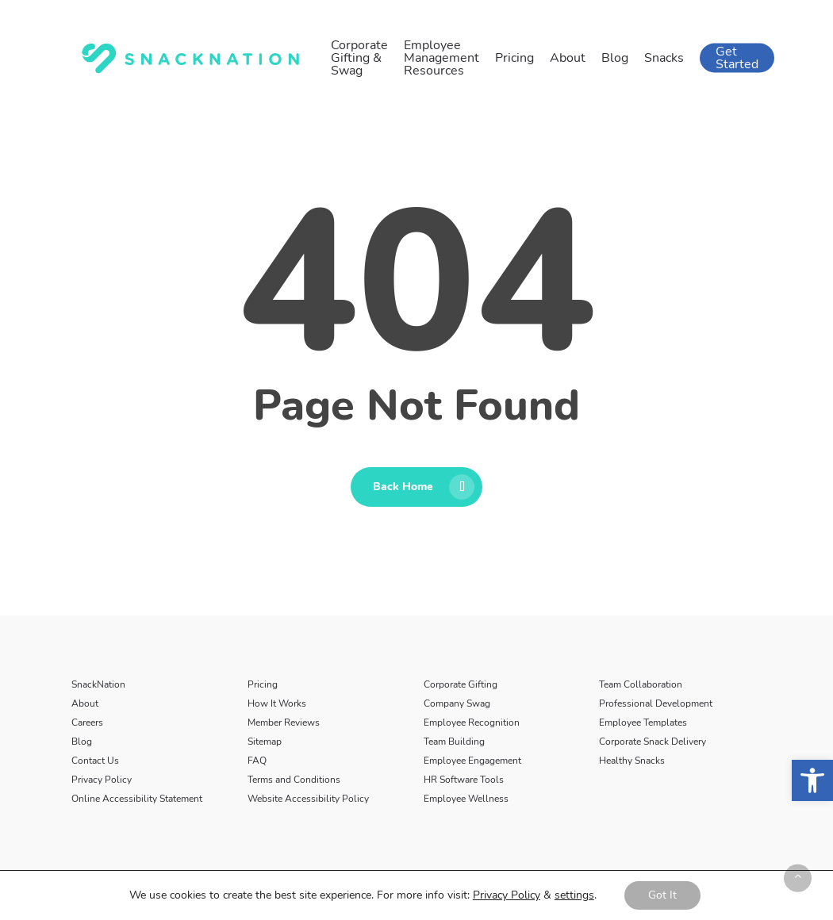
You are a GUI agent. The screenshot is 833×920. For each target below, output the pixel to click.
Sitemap (265, 741)
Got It (662, 895)
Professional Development (655, 703)
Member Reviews (284, 722)
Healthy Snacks (632, 760)
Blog (81, 741)
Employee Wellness (466, 798)
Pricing (263, 684)
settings (574, 895)
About (84, 703)
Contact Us (95, 760)
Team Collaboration (640, 684)
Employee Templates (643, 722)
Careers (87, 722)
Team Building (454, 741)
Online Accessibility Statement (136, 798)
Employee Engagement (472, 760)
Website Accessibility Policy (308, 798)
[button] (812, 780)
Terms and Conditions (294, 779)
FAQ (257, 760)
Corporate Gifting (460, 684)
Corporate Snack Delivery (652, 741)
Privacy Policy (101, 779)
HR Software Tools (464, 779)
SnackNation (98, 684)
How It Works (277, 703)
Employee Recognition (472, 722)
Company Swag (457, 703)
